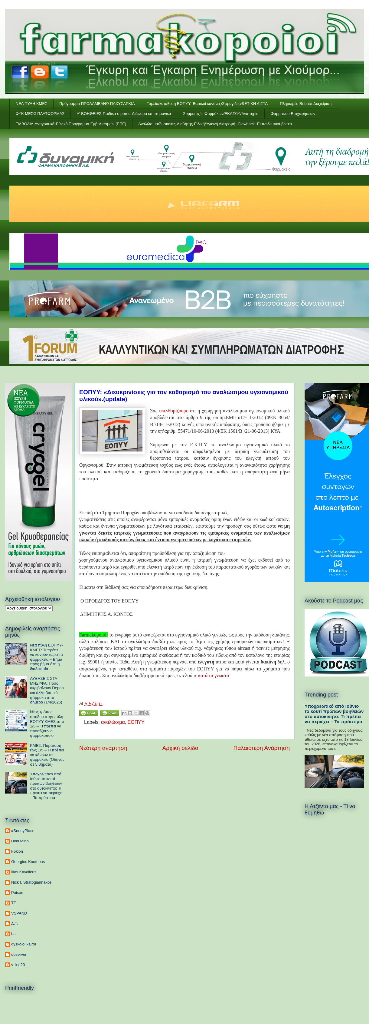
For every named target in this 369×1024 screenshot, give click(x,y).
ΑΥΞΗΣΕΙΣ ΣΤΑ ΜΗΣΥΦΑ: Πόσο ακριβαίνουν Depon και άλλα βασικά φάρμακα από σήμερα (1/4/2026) (47, 690)
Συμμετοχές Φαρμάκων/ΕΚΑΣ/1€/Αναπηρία (221, 113)
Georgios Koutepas (28, 861)
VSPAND (19, 913)
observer (19, 954)
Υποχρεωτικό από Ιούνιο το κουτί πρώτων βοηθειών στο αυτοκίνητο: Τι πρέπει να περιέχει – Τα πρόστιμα (46, 786)
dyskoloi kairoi (23, 944)
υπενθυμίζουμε (173, 410)
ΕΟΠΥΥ (136, 722)
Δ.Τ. (14, 923)
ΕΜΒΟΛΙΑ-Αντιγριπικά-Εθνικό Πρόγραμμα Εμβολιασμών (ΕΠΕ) (71, 124)
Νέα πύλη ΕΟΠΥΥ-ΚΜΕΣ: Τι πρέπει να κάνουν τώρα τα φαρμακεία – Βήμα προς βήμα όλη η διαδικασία (46, 657)
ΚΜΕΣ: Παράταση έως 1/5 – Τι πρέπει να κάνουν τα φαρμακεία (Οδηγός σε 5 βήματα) (47, 755)
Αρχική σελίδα (180, 748)
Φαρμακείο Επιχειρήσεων (293, 113)
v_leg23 (18, 964)
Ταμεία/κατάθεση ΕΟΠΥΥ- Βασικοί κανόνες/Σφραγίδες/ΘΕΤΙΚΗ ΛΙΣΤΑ (207, 103)
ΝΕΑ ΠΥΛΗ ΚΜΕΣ (31, 103)
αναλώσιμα (113, 722)
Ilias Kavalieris (23, 872)
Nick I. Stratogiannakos (31, 882)
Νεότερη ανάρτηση (103, 748)
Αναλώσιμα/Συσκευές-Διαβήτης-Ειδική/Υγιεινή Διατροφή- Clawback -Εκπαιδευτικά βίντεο (215, 124)
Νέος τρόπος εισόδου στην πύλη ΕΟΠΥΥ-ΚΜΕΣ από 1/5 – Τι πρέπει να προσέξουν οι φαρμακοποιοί (47, 724)
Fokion (17, 851)
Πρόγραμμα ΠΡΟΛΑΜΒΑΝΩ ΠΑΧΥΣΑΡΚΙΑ (97, 103)
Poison (17, 892)
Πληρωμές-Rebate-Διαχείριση (305, 103)
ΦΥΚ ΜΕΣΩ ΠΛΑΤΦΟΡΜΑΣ (40, 113)
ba (13, 934)
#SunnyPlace (22, 830)
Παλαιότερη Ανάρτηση (261, 748)
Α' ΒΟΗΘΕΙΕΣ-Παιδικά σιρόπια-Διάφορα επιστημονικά (124, 113)
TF (13, 903)
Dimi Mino (20, 841)
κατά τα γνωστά (213, 675)
